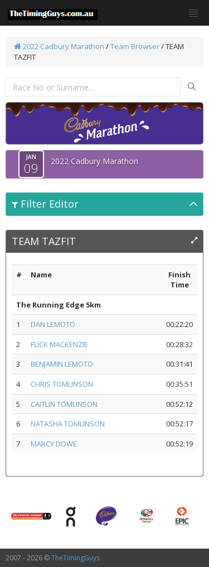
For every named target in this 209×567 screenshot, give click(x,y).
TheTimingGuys (75, 558)
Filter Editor (45, 203)
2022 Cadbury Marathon (59, 46)
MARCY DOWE (54, 444)
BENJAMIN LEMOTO (62, 364)
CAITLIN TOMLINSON (64, 404)
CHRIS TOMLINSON (62, 384)
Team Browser (134, 46)
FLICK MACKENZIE (59, 344)
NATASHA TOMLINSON (68, 424)
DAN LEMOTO (53, 324)
